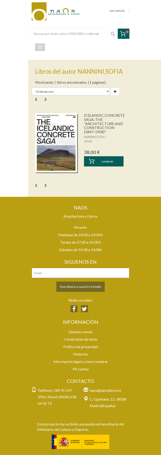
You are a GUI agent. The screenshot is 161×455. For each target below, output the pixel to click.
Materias (80, 354)
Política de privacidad (80, 346)
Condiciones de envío (80, 339)
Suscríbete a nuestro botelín (80, 287)
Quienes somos (80, 331)
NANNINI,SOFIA (94, 137)
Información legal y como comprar (80, 361)
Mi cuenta (81, 369)
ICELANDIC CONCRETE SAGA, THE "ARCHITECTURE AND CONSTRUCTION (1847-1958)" (104, 123)
